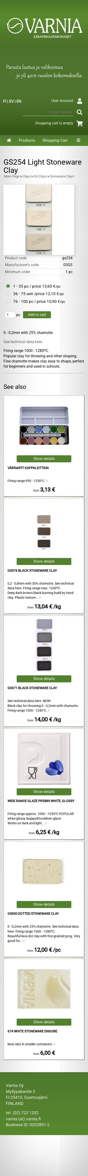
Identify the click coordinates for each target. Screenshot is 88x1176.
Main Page (11, 176)
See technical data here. (23, 342)
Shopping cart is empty (59, 123)
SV (11, 101)
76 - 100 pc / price (29, 301)
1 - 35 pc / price (27, 286)
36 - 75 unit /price (29, 293)
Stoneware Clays (62, 176)
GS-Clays (40, 176)
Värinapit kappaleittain (28, 468)
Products (27, 140)
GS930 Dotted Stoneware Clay (33, 914)
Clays (27, 176)
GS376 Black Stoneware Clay (32, 571)
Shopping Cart (55, 140)
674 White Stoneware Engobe (32, 1031)
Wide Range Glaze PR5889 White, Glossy (41, 801)
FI (4, 101)
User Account (67, 100)
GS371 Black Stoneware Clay (32, 688)
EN (18, 101)
